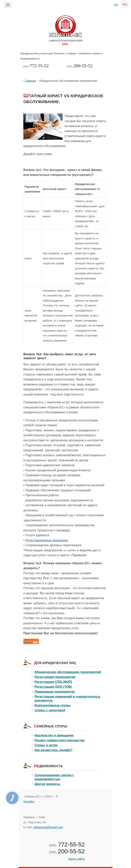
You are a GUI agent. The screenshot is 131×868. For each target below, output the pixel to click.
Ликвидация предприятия (55, 691)
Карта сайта (76, 858)
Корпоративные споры (52, 705)
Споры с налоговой (50, 710)
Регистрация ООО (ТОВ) (53, 686)
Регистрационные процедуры (46, 540)
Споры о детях (46, 745)
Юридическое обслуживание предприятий (68, 672)
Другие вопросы (47, 784)
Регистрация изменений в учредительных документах (67, 698)
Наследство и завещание (54, 735)
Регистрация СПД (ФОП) (53, 681)
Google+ (29, 801)
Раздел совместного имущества (60, 740)
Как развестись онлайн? (54, 750)
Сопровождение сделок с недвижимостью (54, 777)
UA (116, 4)
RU (125, 4)
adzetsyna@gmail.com (48, 827)
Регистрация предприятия (55, 677)
